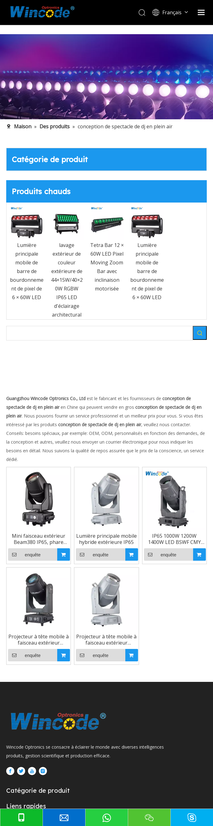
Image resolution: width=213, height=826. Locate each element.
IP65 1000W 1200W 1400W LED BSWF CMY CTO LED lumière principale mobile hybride (55, 707)
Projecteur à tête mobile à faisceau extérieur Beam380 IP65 (157, 707)
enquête (33, 588)
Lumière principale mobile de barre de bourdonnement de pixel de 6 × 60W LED (27, 271)
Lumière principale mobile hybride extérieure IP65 (157, 573)
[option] (27, 254)
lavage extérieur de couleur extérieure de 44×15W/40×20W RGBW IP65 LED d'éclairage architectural (67, 280)
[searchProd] (99, 333)
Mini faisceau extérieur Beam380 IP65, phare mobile (55, 573)
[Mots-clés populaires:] (200, 333)
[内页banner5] (106, 76)
